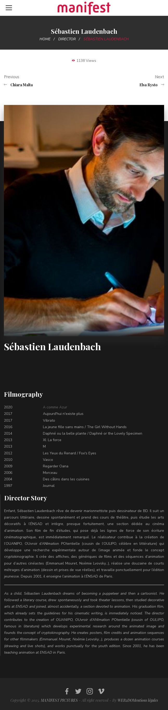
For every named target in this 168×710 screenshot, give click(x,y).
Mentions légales (145, 700)
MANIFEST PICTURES (59, 700)
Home (45, 39)
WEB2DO (125, 700)
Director (67, 39)
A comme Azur (55, 407)
